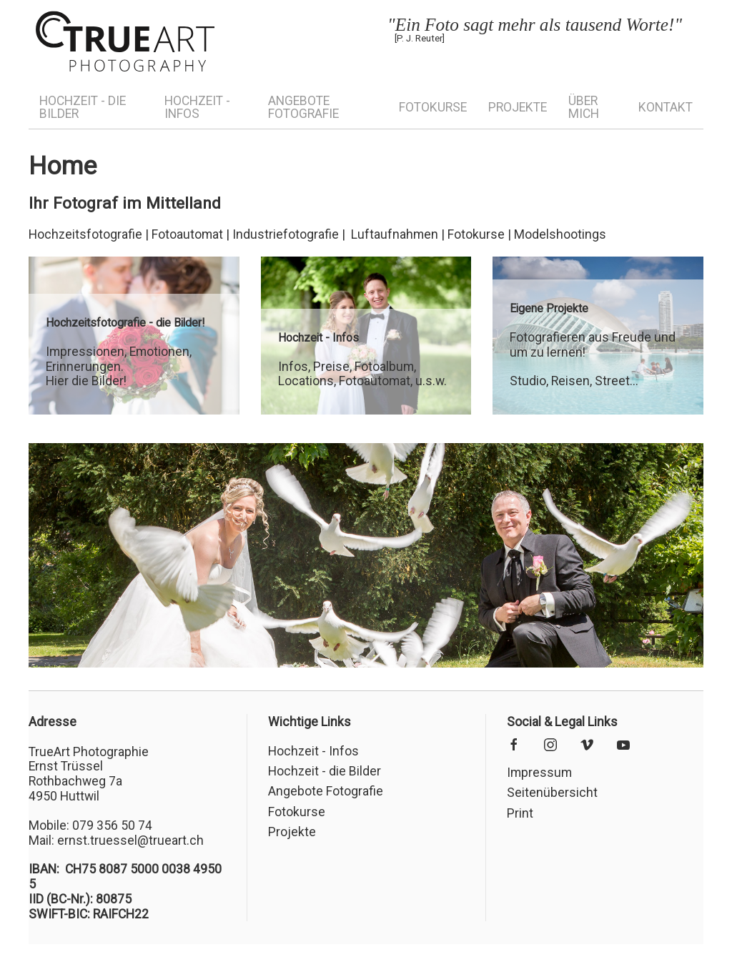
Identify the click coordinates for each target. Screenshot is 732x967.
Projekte (517, 107)
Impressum (539, 772)
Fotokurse (433, 107)
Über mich (583, 107)
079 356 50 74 (112, 825)
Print (520, 813)
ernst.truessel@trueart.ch (130, 840)
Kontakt (665, 107)
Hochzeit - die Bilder (82, 107)
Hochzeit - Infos (197, 107)
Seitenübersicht (552, 792)
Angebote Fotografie (303, 107)
